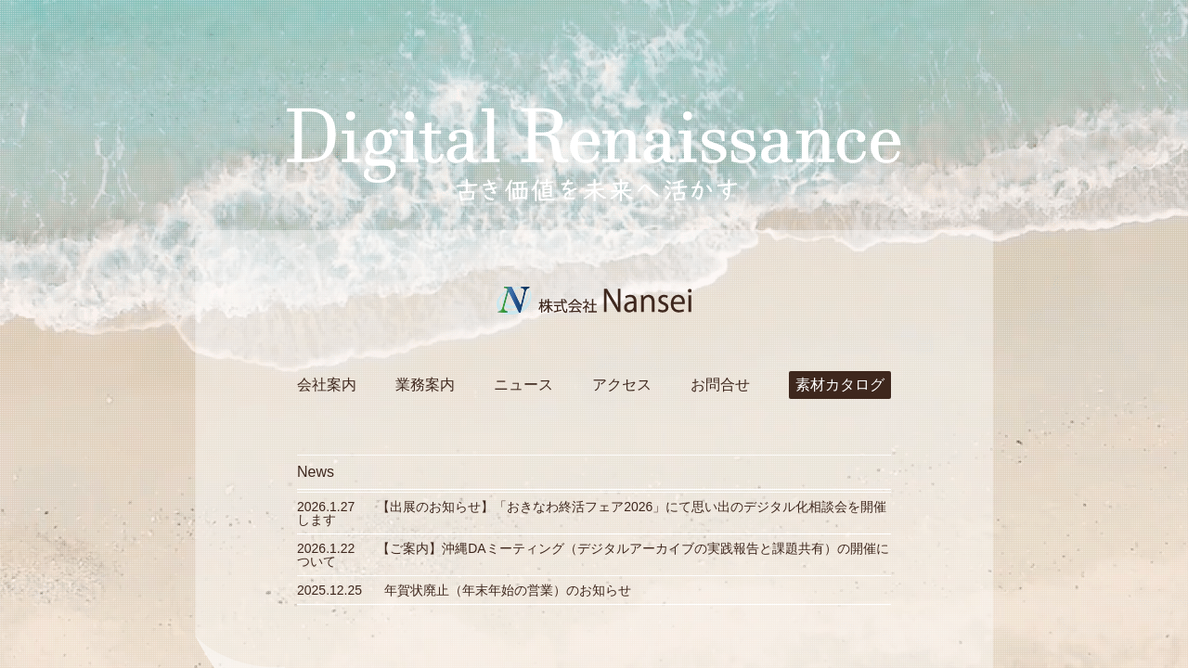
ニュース (523, 384)
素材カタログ (840, 384)
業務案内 (425, 384)
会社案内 (326, 384)
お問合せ (720, 384)
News (315, 472)
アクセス (622, 384)
